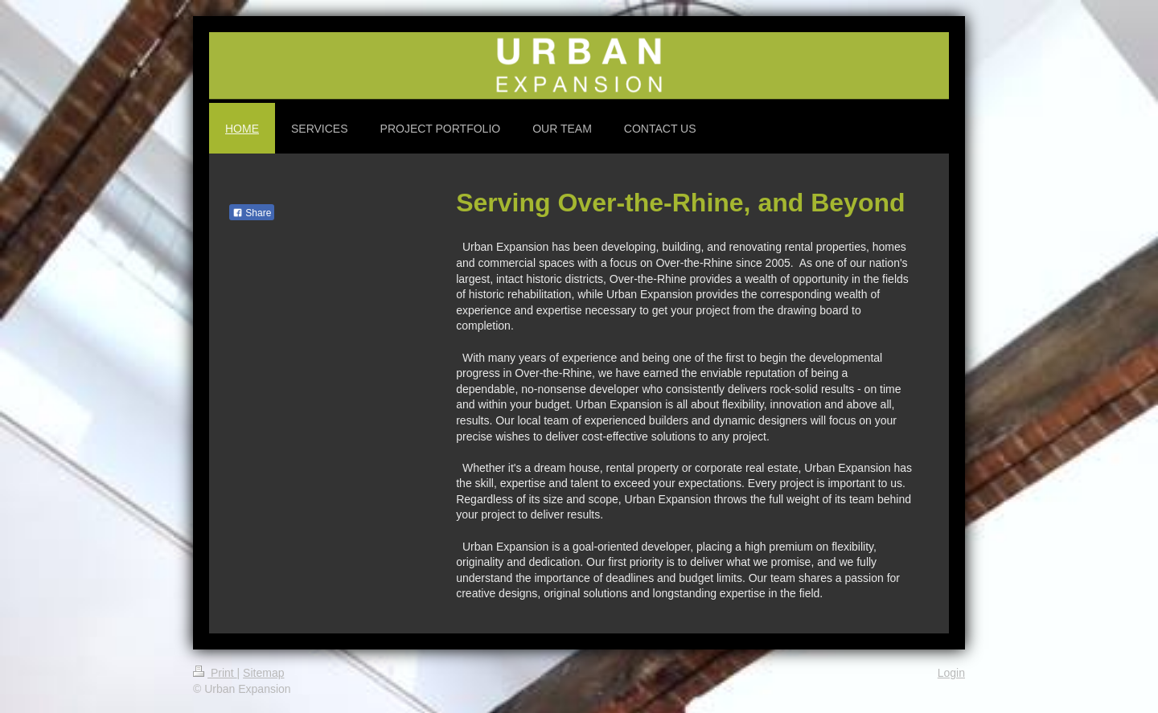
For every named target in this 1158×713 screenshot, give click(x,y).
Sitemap (263, 672)
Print (215, 672)
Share (251, 213)
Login (951, 672)
